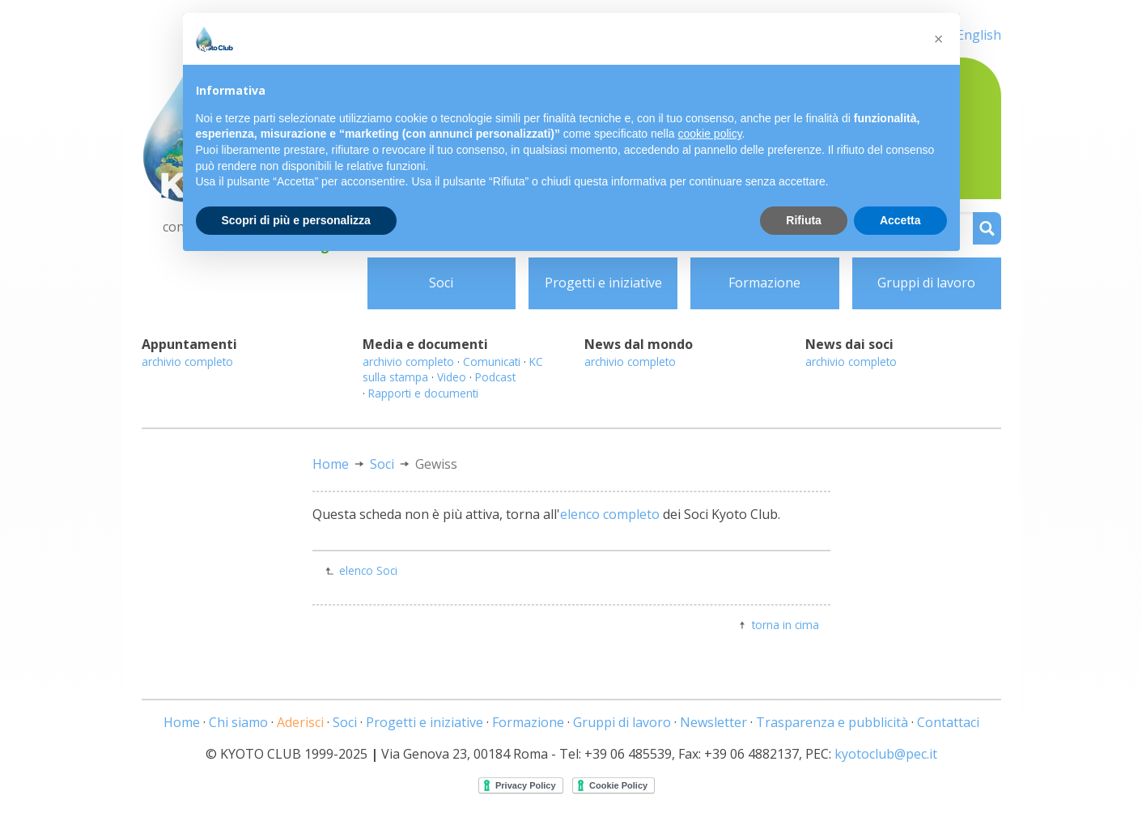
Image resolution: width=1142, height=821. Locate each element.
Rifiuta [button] (803, 220)
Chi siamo (238, 722)
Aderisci (300, 722)
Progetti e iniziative (603, 282)
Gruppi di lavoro (926, 282)
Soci (441, 282)
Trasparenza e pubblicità (832, 722)
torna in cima (785, 624)
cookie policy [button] (709, 133)
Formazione (764, 282)
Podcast (495, 377)
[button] (939, 39)
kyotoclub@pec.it (885, 754)
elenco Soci (368, 570)
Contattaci (948, 722)
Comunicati (491, 361)
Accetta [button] (900, 220)
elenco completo (610, 514)
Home (330, 464)
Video (451, 377)
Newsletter (713, 722)
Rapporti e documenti (423, 393)
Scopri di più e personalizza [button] (296, 220)
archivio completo (187, 361)
